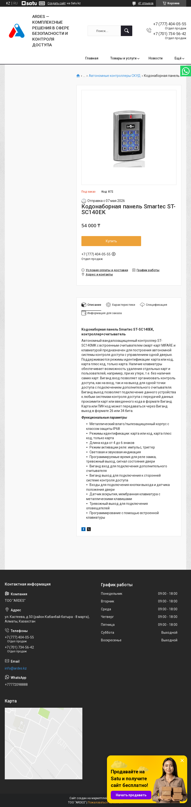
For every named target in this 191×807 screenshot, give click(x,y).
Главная (91, 58)
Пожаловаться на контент (105, 802)
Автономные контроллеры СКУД (115, 76)
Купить (111, 241)
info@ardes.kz (16, 668)
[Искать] (126, 31)
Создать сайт (57, 3)
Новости (156, 58)
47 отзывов (146, 3)
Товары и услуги (123, 58)
